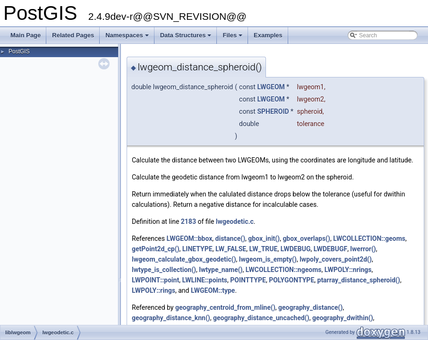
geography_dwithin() (342, 318)
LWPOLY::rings (153, 290)
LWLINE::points (204, 280)
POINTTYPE (248, 280)
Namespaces (127, 38)
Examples (268, 35)
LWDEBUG (296, 249)
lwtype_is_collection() (164, 269)
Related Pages (73, 35)
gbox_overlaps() (306, 238)
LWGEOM (270, 87)
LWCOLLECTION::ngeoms (284, 269)
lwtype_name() (220, 269)
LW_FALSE (230, 249)
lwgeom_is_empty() (268, 259)
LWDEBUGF (330, 249)
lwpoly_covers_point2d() (336, 259)
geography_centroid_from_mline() (225, 307)
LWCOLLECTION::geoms (369, 238)
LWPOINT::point (155, 280)
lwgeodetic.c (235, 221)
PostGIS (19, 51)
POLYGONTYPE (291, 280)
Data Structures (186, 38)
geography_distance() (310, 307)
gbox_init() (264, 238)
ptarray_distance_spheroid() (358, 280)
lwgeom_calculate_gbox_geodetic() (184, 259)
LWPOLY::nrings (348, 269)
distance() (230, 238)
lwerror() (363, 249)
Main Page (25, 35)
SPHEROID (273, 111)
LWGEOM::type (213, 290)
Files (233, 38)
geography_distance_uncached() (261, 318)
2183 (188, 221)
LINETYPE (197, 249)
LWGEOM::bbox (189, 238)
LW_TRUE (263, 249)
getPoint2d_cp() (156, 249)
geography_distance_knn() (171, 318)
